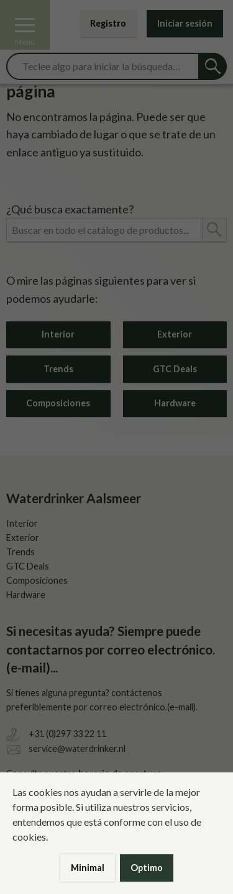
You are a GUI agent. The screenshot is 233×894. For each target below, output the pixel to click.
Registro (108, 23)
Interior (58, 334)
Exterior (174, 334)
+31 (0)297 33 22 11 (67, 733)
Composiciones (58, 403)
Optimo (146, 867)
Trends (58, 369)
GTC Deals (175, 369)
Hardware (175, 403)
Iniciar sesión (184, 23)
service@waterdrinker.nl (77, 748)
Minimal (87, 867)
